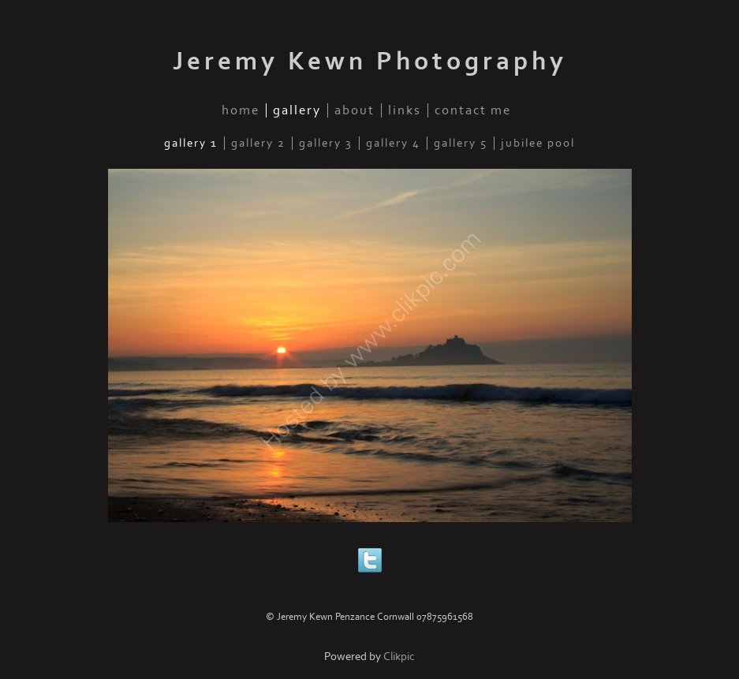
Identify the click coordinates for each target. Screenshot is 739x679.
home (240, 110)
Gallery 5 (460, 143)
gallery (297, 110)
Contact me (473, 110)
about (354, 110)
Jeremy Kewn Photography (370, 61)
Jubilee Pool (538, 143)
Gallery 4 (393, 143)
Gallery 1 (191, 143)
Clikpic (399, 656)
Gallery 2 (258, 143)
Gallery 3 (326, 143)
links (404, 110)
